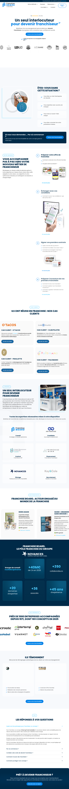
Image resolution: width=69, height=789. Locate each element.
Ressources (51, 4)
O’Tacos (15, 333)
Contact (53, 7)
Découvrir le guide (60, 535)
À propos (42, 4)
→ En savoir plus (45, 183)
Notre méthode (32, 4)
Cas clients (44, 7)
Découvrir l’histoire (25, 530)
